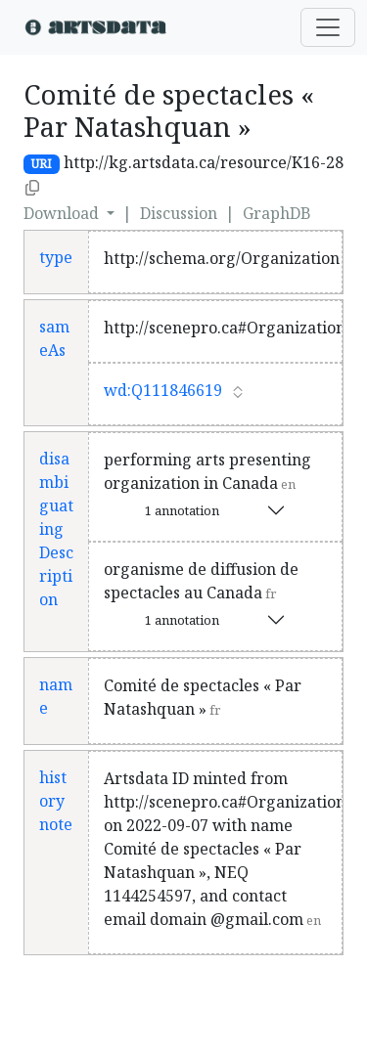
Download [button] (63, 213)
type (55, 257)
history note (55, 801)
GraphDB (277, 213)
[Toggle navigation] (327, 27)
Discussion (178, 213)
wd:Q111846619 (163, 390)
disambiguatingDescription (56, 529)
